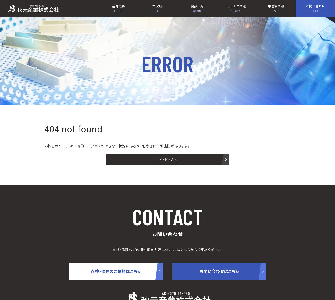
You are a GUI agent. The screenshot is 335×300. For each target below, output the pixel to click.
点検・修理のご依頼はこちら (116, 271)
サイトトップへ (166, 159)
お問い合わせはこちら (219, 271)
